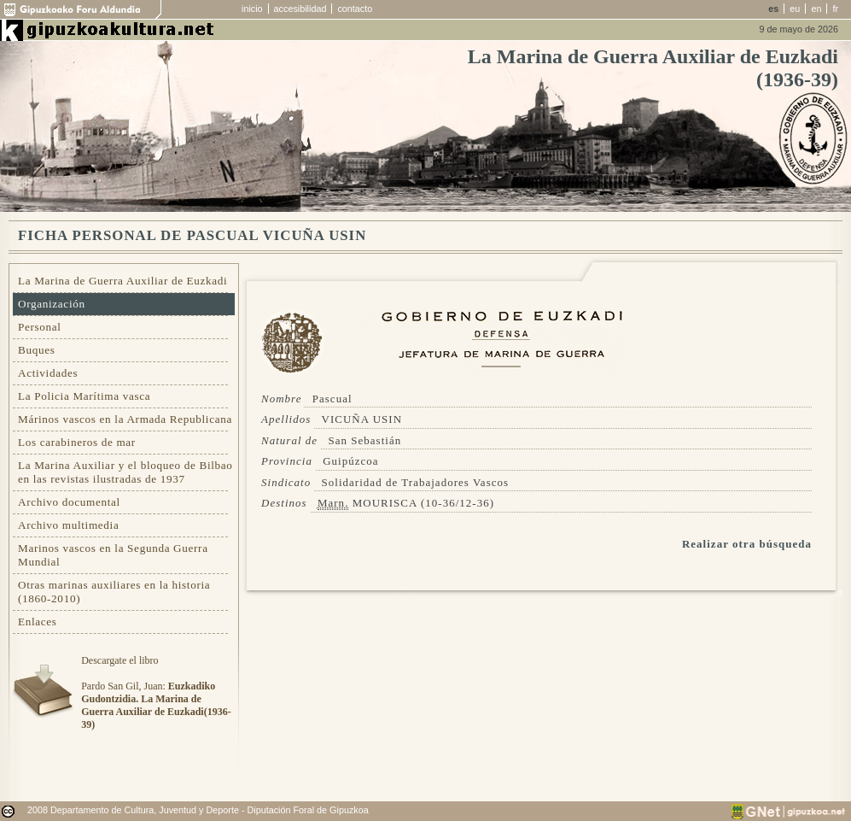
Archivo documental (69, 502)
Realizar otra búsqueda (747, 543)
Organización (51, 303)
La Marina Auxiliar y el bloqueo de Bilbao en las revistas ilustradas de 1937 (125, 472)
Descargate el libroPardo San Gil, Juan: (155, 692)
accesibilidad (300, 8)
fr (835, 8)
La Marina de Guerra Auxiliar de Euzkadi (122, 280)
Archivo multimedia (68, 525)
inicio (252, 8)
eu (795, 8)
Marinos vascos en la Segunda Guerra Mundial (113, 555)
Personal (39, 326)
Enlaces (37, 621)
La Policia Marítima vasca (84, 396)
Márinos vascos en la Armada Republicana (125, 419)
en (816, 8)
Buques (36, 349)
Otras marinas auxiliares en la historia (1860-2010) (114, 591)
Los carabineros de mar (77, 442)
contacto (354, 8)
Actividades (48, 373)
